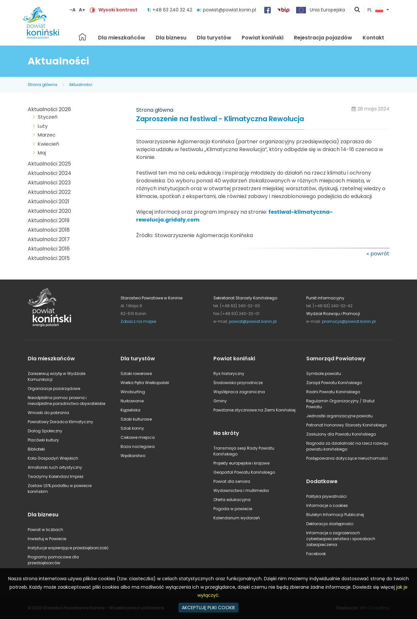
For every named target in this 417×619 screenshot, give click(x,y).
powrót (379, 253)
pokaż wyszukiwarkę (357, 10)
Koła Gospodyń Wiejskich (53, 458)
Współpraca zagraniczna (239, 392)
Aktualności (80, 84)
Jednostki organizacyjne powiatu (339, 416)
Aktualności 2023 (49, 182)
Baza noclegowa (138, 446)
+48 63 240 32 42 (173, 10)
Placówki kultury (43, 440)
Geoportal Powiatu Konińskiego (244, 472)
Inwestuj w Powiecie (47, 538)
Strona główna (82, 36)
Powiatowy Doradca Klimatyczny (60, 422)
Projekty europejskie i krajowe (241, 463)
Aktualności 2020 (49, 211)
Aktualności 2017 (49, 239)
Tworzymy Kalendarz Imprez (55, 476)
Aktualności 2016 (49, 248)
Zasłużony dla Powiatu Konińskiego (341, 434)
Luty (43, 125)
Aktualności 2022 (49, 192)
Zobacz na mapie (138, 321)
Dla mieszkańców (121, 37)
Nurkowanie (132, 401)
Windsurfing (133, 392)
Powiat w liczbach (45, 529)
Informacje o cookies (327, 505)
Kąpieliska (130, 410)
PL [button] (375, 10)
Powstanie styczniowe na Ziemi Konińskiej (254, 410)
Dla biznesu (171, 37)
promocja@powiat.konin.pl (349, 321)
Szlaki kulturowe (136, 419)
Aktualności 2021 (48, 201)
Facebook (316, 553)
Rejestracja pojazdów (323, 37)
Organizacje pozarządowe (54, 388)
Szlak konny (132, 428)
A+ (82, 10)
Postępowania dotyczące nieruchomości (347, 458)
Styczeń (48, 116)
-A (73, 10)
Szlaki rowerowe (136, 373)
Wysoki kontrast (117, 10)
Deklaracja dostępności (329, 523)
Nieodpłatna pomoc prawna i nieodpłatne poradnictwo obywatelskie (66, 400)
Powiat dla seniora (231, 481)
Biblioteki (36, 449)
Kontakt (373, 37)
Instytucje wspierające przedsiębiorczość (68, 548)
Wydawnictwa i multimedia (241, 490)
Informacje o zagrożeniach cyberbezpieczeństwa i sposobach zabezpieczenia (340, 538)
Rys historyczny (228, 373)
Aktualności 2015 (49, 258)
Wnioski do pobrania (48, 412)
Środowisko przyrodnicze (238, 382)
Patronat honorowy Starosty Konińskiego (346, 425)
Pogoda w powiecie (232, 508)
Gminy (220, 401)
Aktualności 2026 (49, 109)
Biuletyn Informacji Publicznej (335, 514)
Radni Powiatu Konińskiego (333, 392)
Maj (42, 152)
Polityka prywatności (326, 496)
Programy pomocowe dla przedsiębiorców (53, 560)
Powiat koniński (262, 37)
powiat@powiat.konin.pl (229, 10)
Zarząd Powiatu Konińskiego (334, 382)
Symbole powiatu (323, 373)
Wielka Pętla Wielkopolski (145, 382)
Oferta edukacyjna (232, 499)
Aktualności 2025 (49, 163)
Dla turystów (214, 37)
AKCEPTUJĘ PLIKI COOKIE (208, 607)
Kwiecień (48, 143)
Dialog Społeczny (45, 431)
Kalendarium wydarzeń (236, 518)
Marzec (46, 134)
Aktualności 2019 (48, 220)
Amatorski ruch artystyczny (55, 467)
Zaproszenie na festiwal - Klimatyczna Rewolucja (220, 119)
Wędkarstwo (133, 455)
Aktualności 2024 (49, 173)
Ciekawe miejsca (138, 437)
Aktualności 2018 (49, 230)
